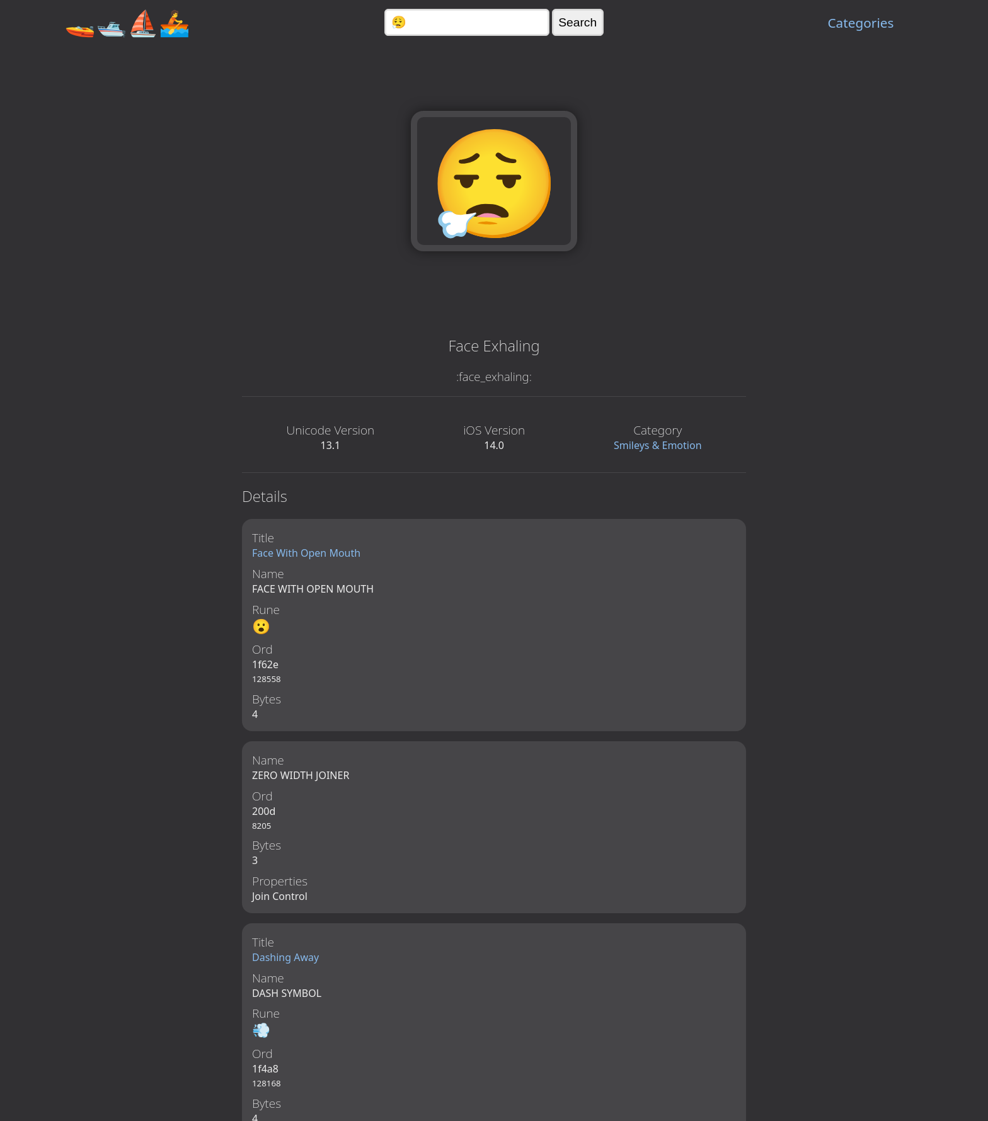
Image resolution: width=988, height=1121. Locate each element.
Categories (860, 22)
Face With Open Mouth (306, 553)
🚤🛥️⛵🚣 (127, 22)
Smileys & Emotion (658, 445)
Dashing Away (285, 959)
